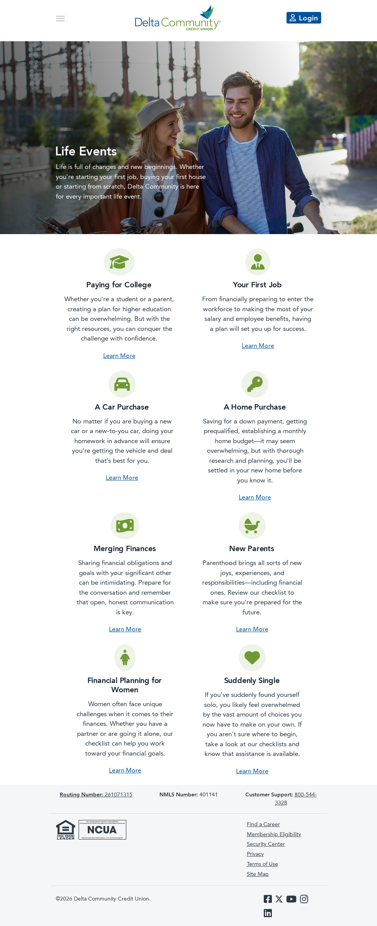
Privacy (255, 854)
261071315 (96, 795)
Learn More (119, 356)
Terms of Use (262, 864)
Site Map (258, 874)
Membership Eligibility (274, 834)
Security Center (266, 844)
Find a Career (263, 824)
